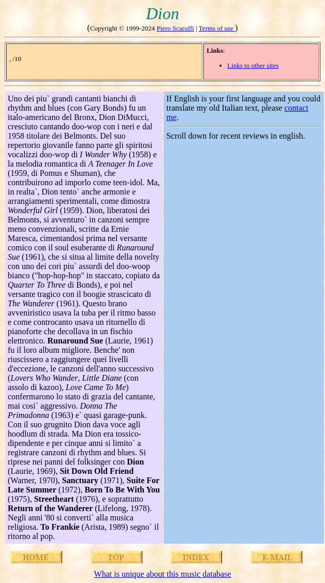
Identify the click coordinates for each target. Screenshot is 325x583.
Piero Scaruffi (175, 28)
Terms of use (217, 28)
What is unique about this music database (162, 574)
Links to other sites (252, 65)
